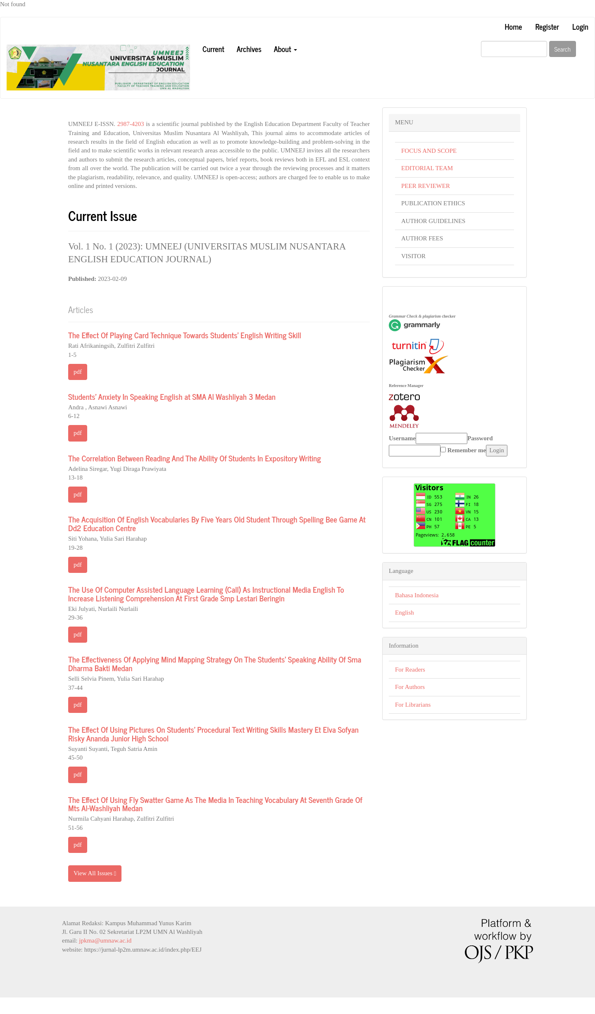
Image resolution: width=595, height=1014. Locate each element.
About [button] (285, 49)
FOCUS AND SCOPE (429, 150)
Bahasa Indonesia (416, 595)
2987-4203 (130, 124)
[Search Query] (514, 49)
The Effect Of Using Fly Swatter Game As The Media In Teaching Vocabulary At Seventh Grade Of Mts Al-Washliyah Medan (215, 804)
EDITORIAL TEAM (427, 168)
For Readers (410, 669)
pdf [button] (78, 371)
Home (513, 26)
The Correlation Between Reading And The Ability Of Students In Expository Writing (194, 457)
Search (563, 49)
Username (402, 438)
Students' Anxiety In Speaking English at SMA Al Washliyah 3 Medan (172, 396)
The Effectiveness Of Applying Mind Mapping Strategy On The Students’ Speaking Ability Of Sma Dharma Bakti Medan (214, 663)
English (404, 612)
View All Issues (95, 873)
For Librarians (413, 704)
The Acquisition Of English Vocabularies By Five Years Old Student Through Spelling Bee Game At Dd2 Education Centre (217, 523)
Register (547, 26)
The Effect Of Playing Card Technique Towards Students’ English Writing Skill (184, 334)
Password (480, 438)
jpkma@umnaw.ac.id (105, 940)
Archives (249, 49)
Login (580, 26)
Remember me (466, 450)
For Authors (410, 687)
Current (213, 49)
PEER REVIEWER (425, 186)
